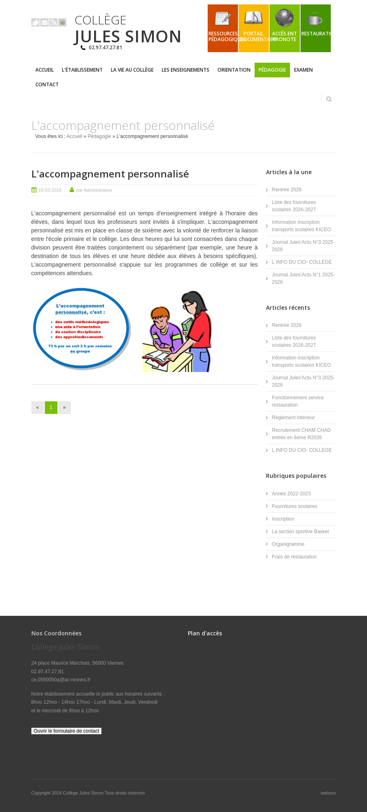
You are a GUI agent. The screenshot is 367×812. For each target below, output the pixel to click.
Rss (53, 22)
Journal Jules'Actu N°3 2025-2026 (303, 245)
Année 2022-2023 (291, 493)
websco (328, 792)
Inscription (283, 518)
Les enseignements (185, 69)
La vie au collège (132, 69)
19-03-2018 (50, 190)
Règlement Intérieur (293, 417)
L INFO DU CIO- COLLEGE (302, 262)
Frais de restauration (294, 556)
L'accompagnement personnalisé (110, 173)
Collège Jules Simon (84, 792)
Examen (303, 69)
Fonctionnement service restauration (298, 401)
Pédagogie (272, 69)
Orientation (234, 69)
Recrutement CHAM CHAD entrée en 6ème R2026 (301, 433)
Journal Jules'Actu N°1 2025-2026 (303, 278)
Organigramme (288, 544)
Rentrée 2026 (287, 190)
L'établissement (82, 69)
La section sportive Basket (300, 531)
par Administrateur (94, 190)
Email (44, 22)
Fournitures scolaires (294, 506)
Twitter (35, 22)
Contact (47, 84)
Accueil (44, 69)
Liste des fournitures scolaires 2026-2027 (294, 205)
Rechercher (329, 99)
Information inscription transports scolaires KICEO (301, 225)
